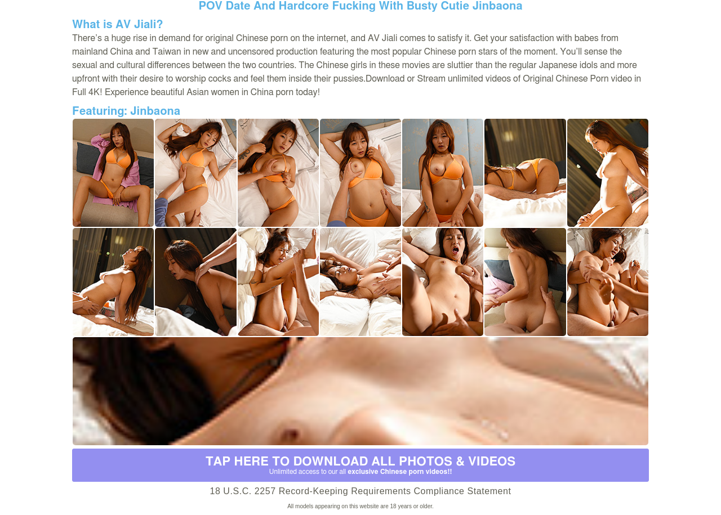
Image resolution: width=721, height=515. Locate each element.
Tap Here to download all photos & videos (360, 465)
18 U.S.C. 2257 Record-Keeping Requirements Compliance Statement (360, 491)
